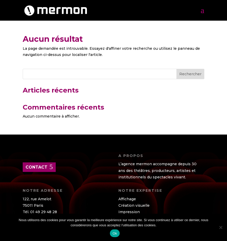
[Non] (220, 227)
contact (36, 167)
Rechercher (190, 74)
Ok (114, 233)
